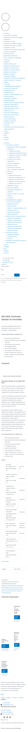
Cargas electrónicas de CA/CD (11, 108)
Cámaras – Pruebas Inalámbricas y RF (13, 94)
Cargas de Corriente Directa (11, 106)
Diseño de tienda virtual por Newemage (11, 728)
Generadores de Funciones (10, 55)
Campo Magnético (5, 587)
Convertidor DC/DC (9, 123)
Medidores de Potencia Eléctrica (12, 70)
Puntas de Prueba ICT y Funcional (12, 80)
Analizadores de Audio (9, 41)
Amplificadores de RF (9, 90)
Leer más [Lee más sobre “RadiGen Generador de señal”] (3, 646)
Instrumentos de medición (10, 35)
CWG (11, 587)
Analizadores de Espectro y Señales (13, 45)
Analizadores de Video (9, 47)
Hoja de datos (5, 561)
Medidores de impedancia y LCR (12, 66)
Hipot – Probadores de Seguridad (12, 57)
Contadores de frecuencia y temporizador (14, 49)
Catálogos (6, 133)
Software (6, 82)
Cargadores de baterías (10, 121)
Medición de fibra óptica (10, 64)
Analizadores (7, 39)
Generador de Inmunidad (7, 589)
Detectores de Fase (9, 53)
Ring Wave (8, 592)
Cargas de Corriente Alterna (11, 104)
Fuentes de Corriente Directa (11, 114)
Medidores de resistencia (10, 72)
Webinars (6, 137)
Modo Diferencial (12, 591)
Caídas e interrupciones (18, 585)
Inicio (2, 278)
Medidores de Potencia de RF (11, 68)
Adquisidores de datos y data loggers (13, 37)
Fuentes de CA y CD (9, 110)
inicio (2, 694)
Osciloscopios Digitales (9, 76)
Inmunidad (20, 589)
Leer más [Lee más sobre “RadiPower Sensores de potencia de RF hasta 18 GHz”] (16, 644)
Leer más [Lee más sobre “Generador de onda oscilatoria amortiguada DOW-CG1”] (3, 670)
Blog (5, 135)
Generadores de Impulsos (10, 98)
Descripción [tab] (6, 376)
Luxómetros (7, 59)
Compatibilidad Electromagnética (12, 86)
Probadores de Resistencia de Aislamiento (14, 78)
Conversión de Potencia (10, 119)
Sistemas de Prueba (9, 117)
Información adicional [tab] (15, 376)
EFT (13, 587)
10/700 (7, 585)
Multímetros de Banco (9, 74)
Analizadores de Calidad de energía (13, 43)
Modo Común (4, 591)
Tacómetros (7, 84)
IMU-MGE (16, 589)
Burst (11, 585)
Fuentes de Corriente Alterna (11, 112)
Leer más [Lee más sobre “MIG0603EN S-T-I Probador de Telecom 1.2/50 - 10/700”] (16, 617)
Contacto (6, 139)
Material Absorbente (9, 100)
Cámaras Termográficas (10, 51)
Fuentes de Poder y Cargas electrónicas (14, 102)
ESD (22, 587)
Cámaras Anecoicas (9, 96)
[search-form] (7, 274)
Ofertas (6, 131)
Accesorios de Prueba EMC (10, 88)
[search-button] (17, 275)
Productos (6, 33)
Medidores (6, 62)
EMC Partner (17, 587)
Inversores (6, 125)
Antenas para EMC (8, 92)
